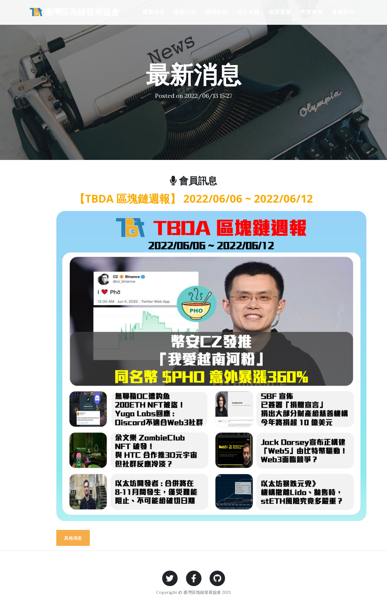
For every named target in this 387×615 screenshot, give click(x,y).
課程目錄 (216, 11)
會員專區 (343, 11)
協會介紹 (185, 11)
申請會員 (311, 11)
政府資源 (280, 11)
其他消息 (73, 538)
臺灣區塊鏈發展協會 (73, 12)
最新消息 (153, 11)
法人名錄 (248, 11)
